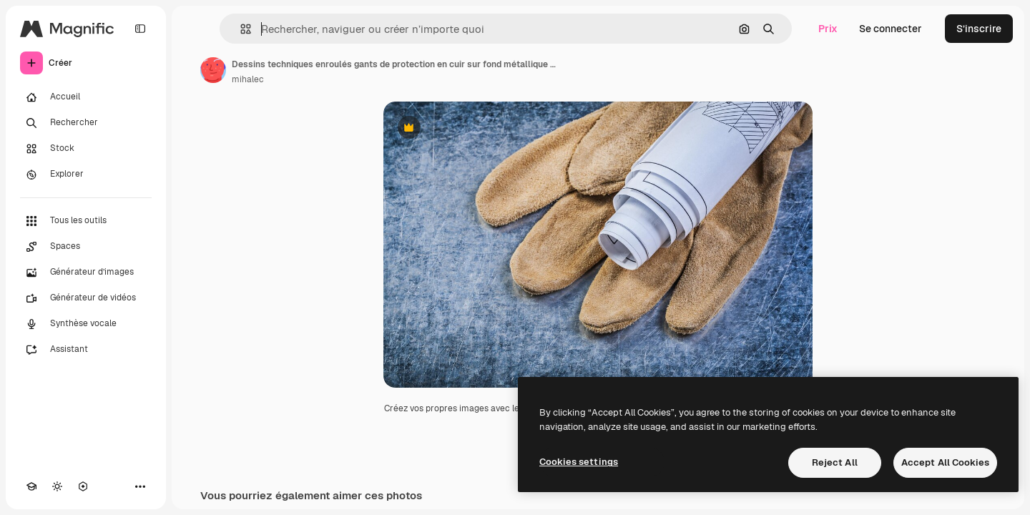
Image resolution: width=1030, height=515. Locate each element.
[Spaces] (86, 246)
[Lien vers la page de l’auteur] (213, 70)
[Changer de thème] (57, 486)
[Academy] (31, 486)
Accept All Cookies (945, 462)
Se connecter (890, 28)
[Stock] (86, 148)
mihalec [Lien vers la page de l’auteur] (248, 79)
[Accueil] (86, 97)
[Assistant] (86, 349)
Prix (828, 28)
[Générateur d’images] (86, 272)
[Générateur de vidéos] (86, 298)
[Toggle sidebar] (140, 28)
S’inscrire (978, 28)
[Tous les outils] (86, 221)
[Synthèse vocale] (86, 324)
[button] (240, 29)
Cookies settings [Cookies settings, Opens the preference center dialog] (578, 462)
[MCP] (83, 486)
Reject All (835, 462)
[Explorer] (86, 174)
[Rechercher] (86, 123)
